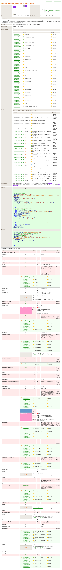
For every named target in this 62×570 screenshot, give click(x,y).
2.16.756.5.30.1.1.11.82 (38, 547)
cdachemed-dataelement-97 (17, 104)
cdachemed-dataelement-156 (17, 46)
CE (25, 266)
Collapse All (10, 248)
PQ (25, 457)
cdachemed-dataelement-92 (17, 95)
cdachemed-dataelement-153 (17, 40)
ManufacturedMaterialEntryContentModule (52, 10)
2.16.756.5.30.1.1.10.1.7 (19, 137)
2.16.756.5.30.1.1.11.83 (38, 474)
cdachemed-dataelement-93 (17, 98)
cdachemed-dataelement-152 (17, 37)
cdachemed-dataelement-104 (17, 35)
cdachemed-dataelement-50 (17, 73)
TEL (26, 303)
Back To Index (49, 1)
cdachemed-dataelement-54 (17, 82)
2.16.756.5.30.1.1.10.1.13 (19, 143)
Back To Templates (57, 1)
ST (25, 358)
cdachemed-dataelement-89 (17, 90)
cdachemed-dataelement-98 (17, 106)
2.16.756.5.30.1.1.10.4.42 (19, 167)
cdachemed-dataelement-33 (17, 71)
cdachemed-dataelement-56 (17, 84)
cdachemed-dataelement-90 (17, 93)
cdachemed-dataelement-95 (17, 101)
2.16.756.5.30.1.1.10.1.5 (19, 172)
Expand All (4, 248)
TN (25, 422)
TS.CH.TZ (26, 367)
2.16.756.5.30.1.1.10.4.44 (19, 154)
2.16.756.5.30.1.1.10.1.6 (19, 159)
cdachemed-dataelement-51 (17, 76)
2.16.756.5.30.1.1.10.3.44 (19, 140)
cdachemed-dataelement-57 (17, 87)
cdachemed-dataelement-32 (17, 68)
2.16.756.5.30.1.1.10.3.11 (19, 169)
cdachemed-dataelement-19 (17, 59)
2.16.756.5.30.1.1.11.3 (37, 354)
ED (25, 301)
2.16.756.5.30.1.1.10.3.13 (19, 134)
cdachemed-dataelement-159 (17, 51)
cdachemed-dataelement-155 (17, 43)
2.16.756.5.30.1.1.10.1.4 (19, 178)
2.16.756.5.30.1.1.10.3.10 (19, 176)
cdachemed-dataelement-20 (17, 62)
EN (25, 315)
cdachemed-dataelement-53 (17, 79)
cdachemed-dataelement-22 (17, 65)
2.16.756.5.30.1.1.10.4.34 (19, 131)
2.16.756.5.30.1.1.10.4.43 (19, 174)
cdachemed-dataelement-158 (17, 48)
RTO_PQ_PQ (25, 485)
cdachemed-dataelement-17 (17, 57)
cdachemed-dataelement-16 (17, 54)
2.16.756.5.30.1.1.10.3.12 (19, 157)
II (25, 258)
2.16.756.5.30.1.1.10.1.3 (19, 148)
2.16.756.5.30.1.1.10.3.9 (19, 146)
